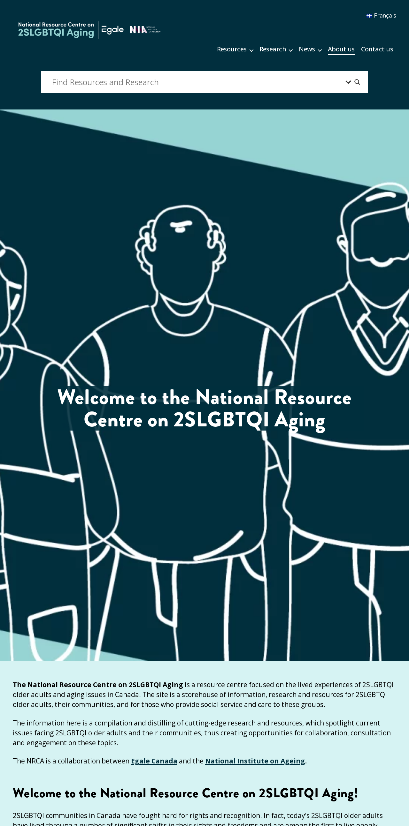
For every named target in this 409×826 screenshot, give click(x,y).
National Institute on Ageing (255, 760)
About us (341, 49)
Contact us (377, 49)
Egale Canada (154, 760)
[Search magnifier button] (357, 82)
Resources (232, 49)
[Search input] (197, 82)
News (307, 49)
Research (272, 49)
